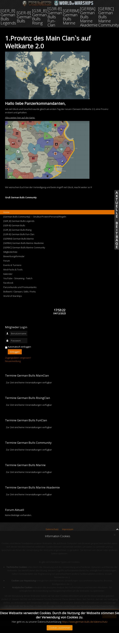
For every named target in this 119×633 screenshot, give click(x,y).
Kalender (7, 273)
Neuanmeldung (13, 361)
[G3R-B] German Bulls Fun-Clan (18, 234)
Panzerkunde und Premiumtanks (19, 287)
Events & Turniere (12, 265)
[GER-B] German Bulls (14, 225)
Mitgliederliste (10, 251)
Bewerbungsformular (13, 256)
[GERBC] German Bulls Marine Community (24, 247)
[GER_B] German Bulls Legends (18, 221)
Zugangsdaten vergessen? (18, 357)
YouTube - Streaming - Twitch (17, 278)
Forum (6, 260)
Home (6, 212)
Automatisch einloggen (19, 346)
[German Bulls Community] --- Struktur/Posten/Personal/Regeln (34, 216)
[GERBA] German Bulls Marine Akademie (23, 243)
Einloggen (15, 351)
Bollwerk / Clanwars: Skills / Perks (19, 291)
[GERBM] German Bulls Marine (18, 238)
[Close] (114, 534)
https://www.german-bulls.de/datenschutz (84, 621)
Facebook (8, 282)
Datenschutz (52, 529)
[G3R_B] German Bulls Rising (17, 229)
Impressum (67, 529)
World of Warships (12, 296)
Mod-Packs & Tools (12, 269)
